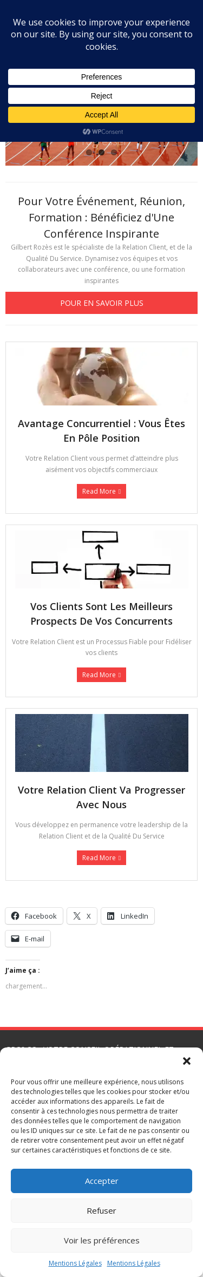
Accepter (102, 1180)
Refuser (101, 1210)
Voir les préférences (102, 1240)
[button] (186, 1061)
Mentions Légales (75, 1263)
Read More (99, 491)
